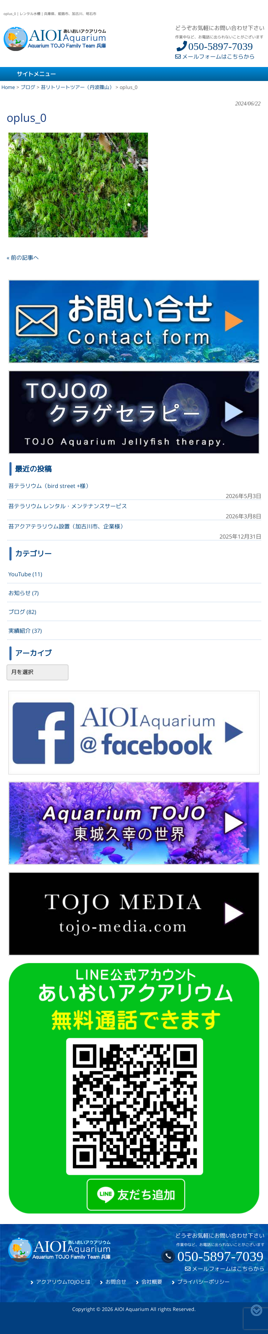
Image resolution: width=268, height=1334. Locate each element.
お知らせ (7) (23, 593)
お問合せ (115, 1281)
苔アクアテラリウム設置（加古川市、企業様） (67, 526)
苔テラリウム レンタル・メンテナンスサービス (67, 506)
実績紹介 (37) (25, 630)
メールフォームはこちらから (215, 56)
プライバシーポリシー (203, 1281)
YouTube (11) (25, 574)
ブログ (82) (22, 612)
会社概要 (151, 1281)
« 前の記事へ (23, 257)
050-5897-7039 (214, 46)
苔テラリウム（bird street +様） (49, 486)
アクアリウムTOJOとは (63, 1281)
